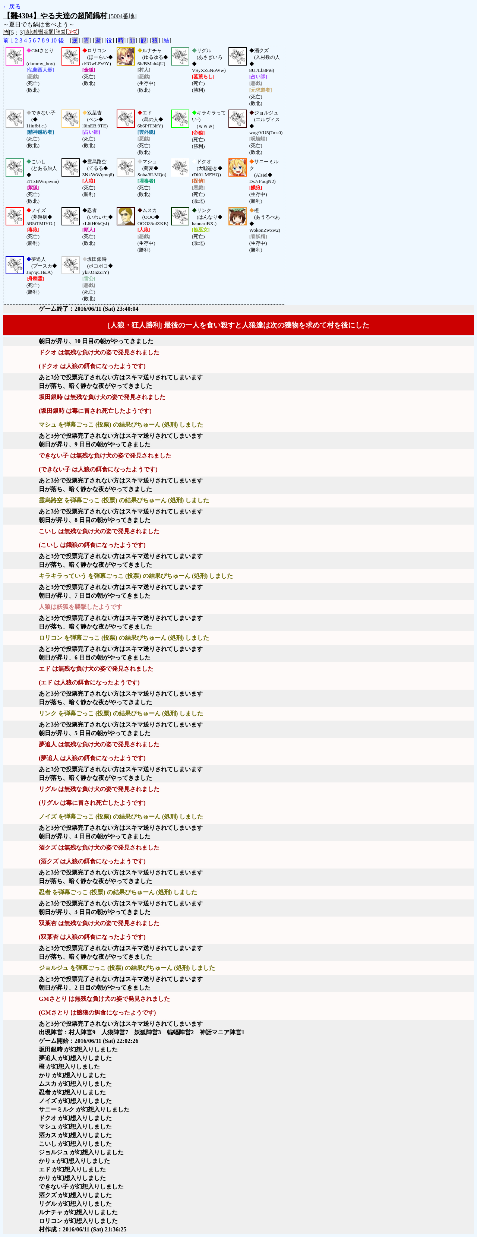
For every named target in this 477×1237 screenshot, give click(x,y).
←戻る (12, 6)
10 (54, 40)
